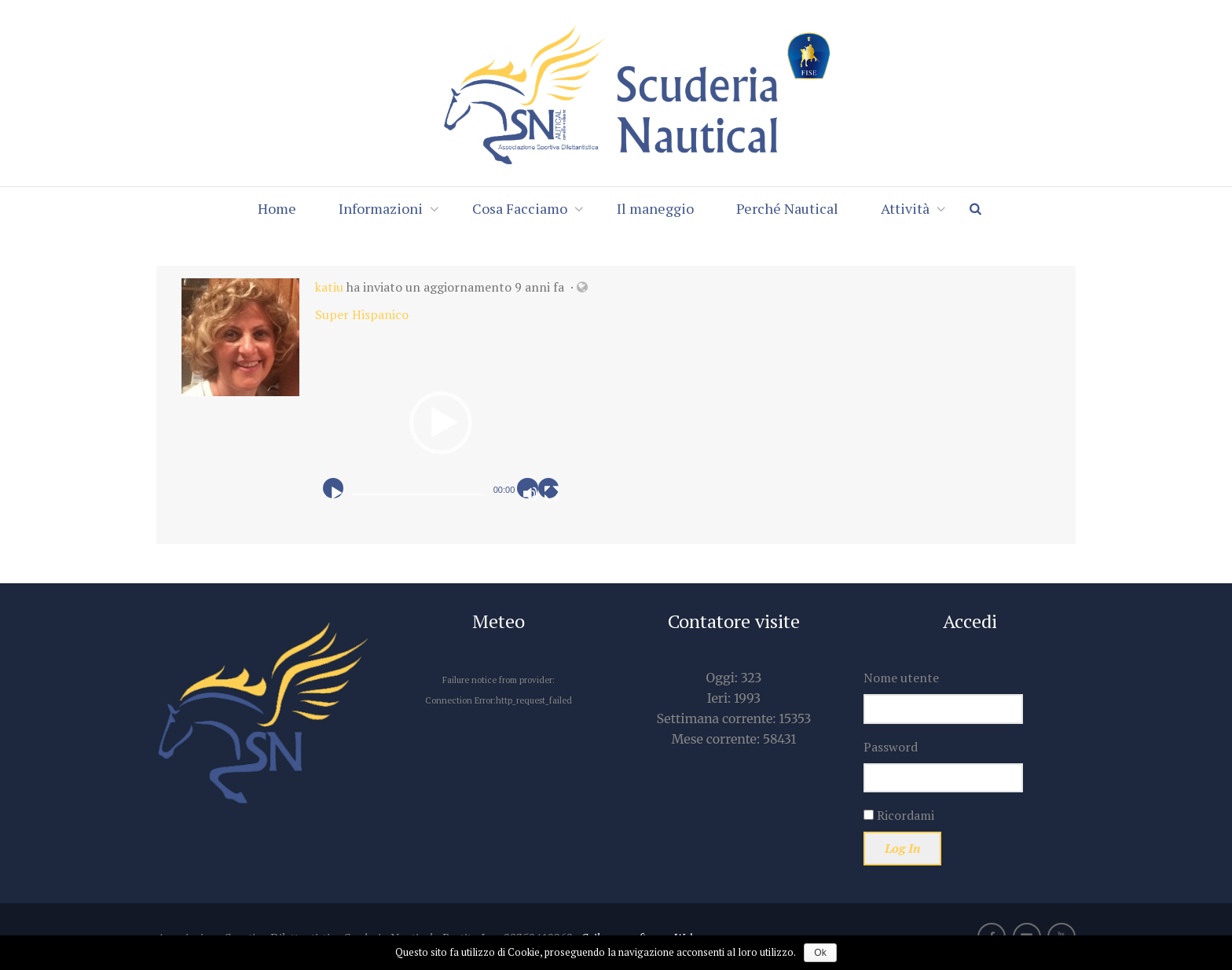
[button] (440, 422)
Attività (905, 208)
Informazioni (381, 208)
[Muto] (530, 494)
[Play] (336, 494)
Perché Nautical (787, 208)
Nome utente (901, 677)
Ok (820, 952)
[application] (440, 422)
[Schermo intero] (551, 494)
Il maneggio (655, 208)
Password (891, 746)
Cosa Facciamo (519, 208)
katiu (329, 287)
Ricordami (899, 815)
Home (277, 208)
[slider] (416, 494)
